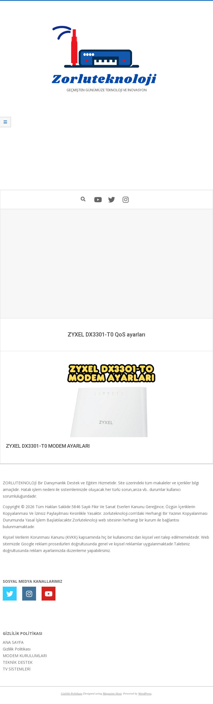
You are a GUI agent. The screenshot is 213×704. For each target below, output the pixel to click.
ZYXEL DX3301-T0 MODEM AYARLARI (48, 446)
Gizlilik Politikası (17, 649)
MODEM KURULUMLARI (25, 655)
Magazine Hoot (112, 693)
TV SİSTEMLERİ (17, 669)
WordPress (144, 693)
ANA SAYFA (13, 642)
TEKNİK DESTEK (17, 662)
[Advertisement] (106, 145)
